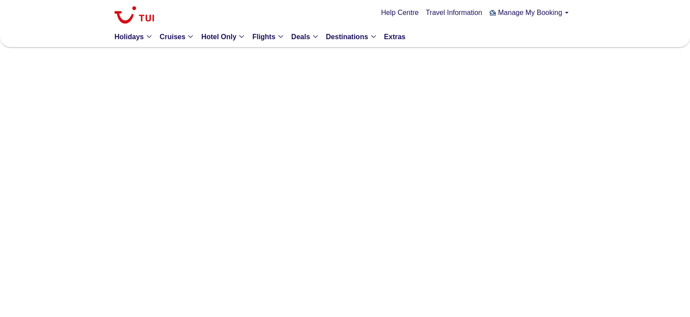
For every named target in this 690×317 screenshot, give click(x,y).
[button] (529, 12)
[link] (134, 16)
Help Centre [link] (399, 12)
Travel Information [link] (454, 12)
